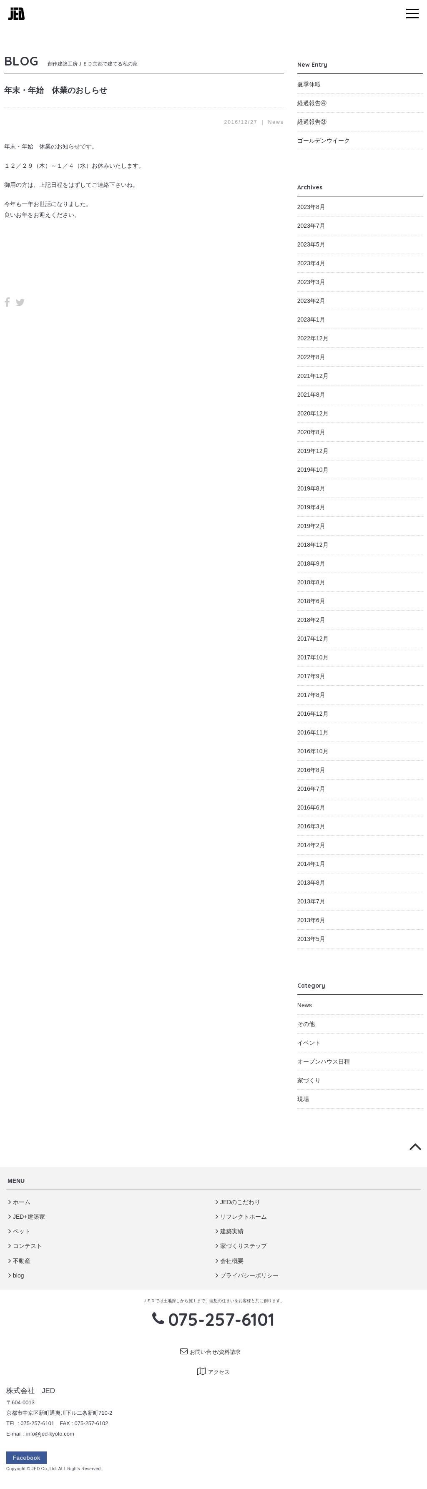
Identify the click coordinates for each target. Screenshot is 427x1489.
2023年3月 (311, 282)
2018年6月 (311, 601)
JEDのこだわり (238, 1202)
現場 (303, 1099)
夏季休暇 (309, 84)
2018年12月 (313, 544)
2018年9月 (311, 563)
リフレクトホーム (241, 1216)
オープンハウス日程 (323, 1061)
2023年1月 (311, 319)
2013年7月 (311, 901)
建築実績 (230, 1231)
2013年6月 (311, 920)
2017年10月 (313, 657)
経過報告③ (312, 121)
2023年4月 (311, 263)
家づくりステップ (241, 1246)
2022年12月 (313, 338)
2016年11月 (313, 732)
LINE (36, 303)
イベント (309, 1042)
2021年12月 (313, 375)
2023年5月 (311, 244)
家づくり (309, 1080)
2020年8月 (311, 432)
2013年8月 (311, 882)
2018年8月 (311, 582)
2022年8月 (311, 357)
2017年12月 (313, 638)
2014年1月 (311, 863)
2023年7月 (311, 225)
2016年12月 (313, 713)
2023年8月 (311, 207)
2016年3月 (311, 826)
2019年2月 (311, 526)
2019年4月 (311, 507)
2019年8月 (311, 488)
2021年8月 (311, 394)
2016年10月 (313, 751)
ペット (19, 1231)
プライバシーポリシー (247, 1275)
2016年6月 (311, 807)
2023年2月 (311, 300)
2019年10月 (313, 469)
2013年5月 (311, 939)
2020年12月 (313, 413)
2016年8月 (311, 770)
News (276, 122)
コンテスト (25, 1246)
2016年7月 (311, 788)
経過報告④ (312, 103)
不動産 (19, 1261)
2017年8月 (311, 695)
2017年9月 (311, 676)
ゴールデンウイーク (323, 140)
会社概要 (230, 1261)
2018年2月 (311, 619)
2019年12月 (313, 451)
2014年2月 (311, 845)
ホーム (19, 1202)
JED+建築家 (26, 1216)
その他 (306, 1024)
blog (16, 1275)
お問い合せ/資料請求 (210, 1352)
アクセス (213, 1372)
